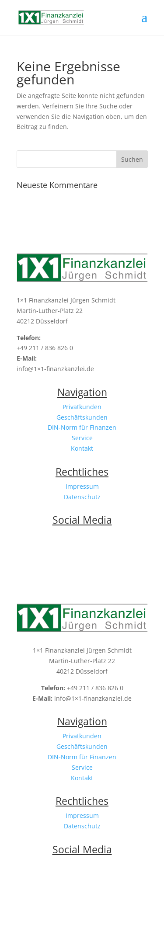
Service (82, 438)
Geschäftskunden (82, 417)
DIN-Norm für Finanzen (82, 427)
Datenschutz (82, 497)
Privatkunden (82, 407)
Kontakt (82, 448)
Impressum (82, 486)
